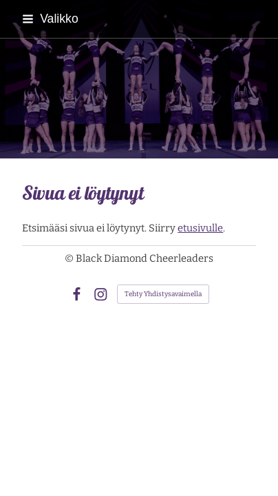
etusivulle (200, 228)
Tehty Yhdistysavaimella (163, 294)
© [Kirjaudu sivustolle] (70, 258)
